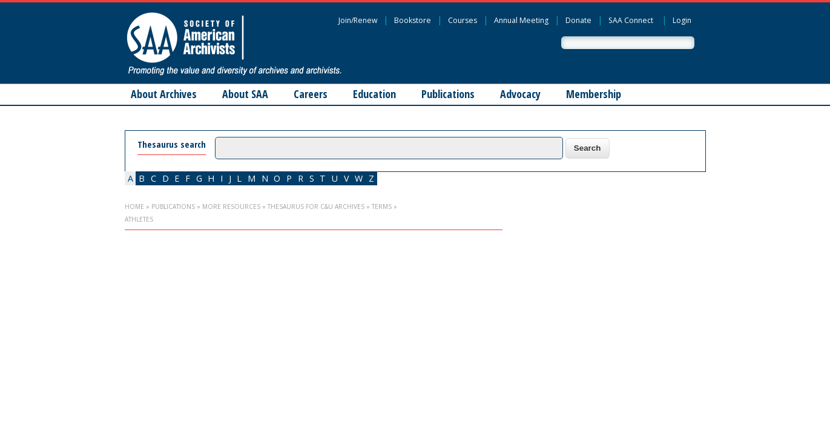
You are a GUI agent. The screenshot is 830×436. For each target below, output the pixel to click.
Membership (593, 94)
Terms (382, 206)
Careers (311, 94)
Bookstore (412, 20)
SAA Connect (630, 20)
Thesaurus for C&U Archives (316, 206)
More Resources (231, 206)
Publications (448, 94)
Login (682, 20)
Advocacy (520, 94)
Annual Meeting (521, 20)
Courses (462, 20)
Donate (578, 20)
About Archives (164, 94)
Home (134, 206)
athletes (139, 219)
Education (374, 94)
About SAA (245, 94)
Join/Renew (357, 20)
